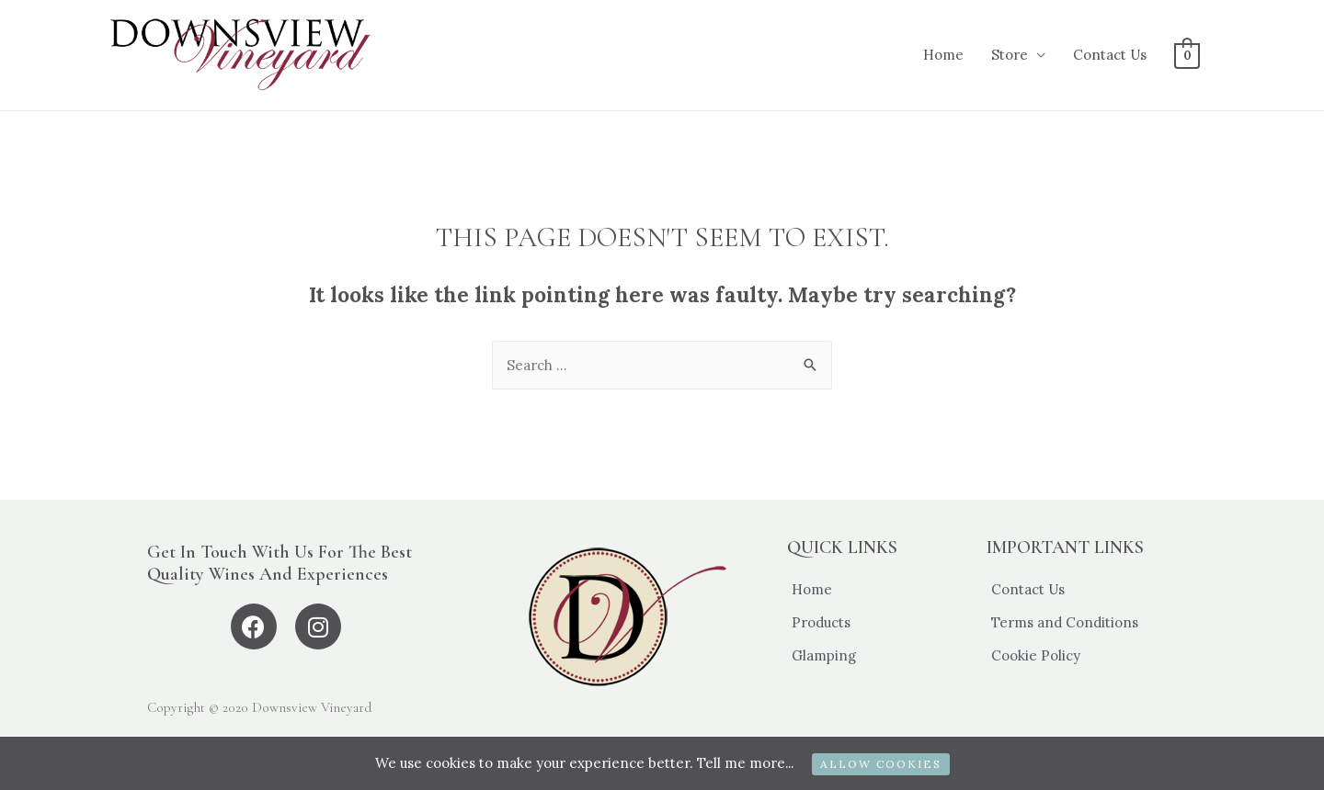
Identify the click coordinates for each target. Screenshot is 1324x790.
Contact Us (1110, 54)
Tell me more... (744, 763)
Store (1010, 54)
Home (944, 54)
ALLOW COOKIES (881, 764)
